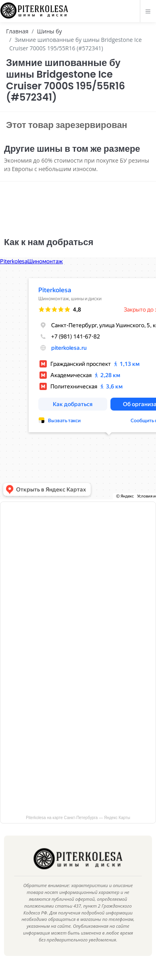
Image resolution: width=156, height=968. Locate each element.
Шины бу (49, 31)
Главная (17, 31)
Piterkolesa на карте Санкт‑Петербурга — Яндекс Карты (78, 817)
